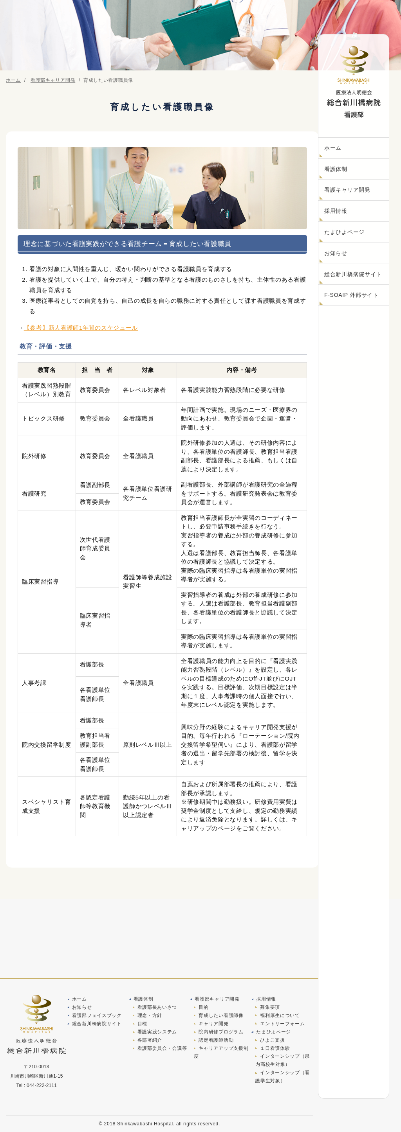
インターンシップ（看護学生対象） (282, 1079)
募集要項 (270, 1007)
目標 (142, 1024)
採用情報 (335, 211)
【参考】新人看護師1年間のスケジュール (81, 327)
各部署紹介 (150, 1041)
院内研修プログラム (221, 1032)
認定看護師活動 (216, 1041)
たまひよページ (344, 232)
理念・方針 (150, 1015)
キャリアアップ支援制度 (221, 1053)
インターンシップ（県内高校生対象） (282, 1062)
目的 (203, 1007)
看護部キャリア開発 (217, 998)
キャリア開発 (213, 1024)
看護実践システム (157, 1032)
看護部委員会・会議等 (162, 1049)
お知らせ (335, 253)
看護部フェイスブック (97, 1015)
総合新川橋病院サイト (353, 274)
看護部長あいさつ (157, 1007)
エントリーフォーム (282, 1024)
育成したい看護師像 (221, 1015)
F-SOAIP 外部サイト (351, 295)
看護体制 (335, 169)
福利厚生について (280, 1015)
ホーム (332, 148)
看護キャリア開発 (347, 190)
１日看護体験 (275, 1049)
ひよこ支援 (272, 1041)
